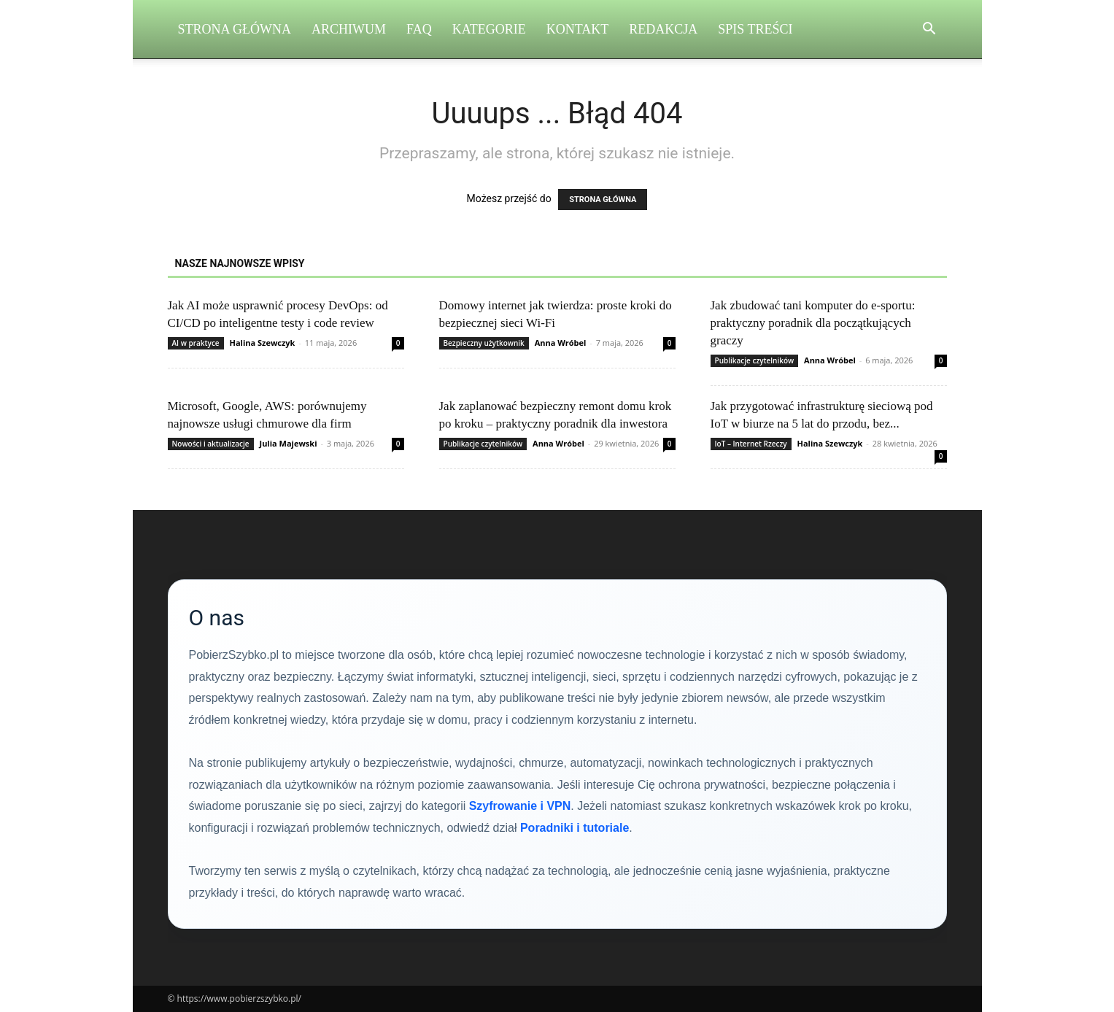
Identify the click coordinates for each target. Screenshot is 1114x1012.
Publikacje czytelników (754, 360)
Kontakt (577, 29)
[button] (929, 30)
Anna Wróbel (561, 342)
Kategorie (489, 29)
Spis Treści (755, 29)
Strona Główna (235, 29)
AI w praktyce (196, 343)
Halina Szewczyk (262, 342)
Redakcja (663, 29)
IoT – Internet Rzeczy (751, 444)
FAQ (419, 29)
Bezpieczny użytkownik (484, 343)
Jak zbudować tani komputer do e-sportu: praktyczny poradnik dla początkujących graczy (813, 322)
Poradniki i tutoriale (574, 828)
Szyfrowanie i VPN (520, 806)
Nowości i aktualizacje (211, 444)
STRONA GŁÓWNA (602, 199)
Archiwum (349, 29)
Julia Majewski (288, 443)
